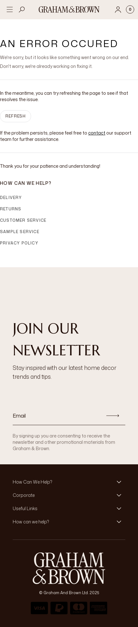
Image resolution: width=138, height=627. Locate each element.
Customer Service (23, 220)
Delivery (11, 197)
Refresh (15, 116)
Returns (10, 209)
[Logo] (69, 9)
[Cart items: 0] (130, 9)
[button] (69, 482)
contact (96, 133)
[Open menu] (9, 9)
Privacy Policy (19, 243)
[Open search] (22, 9)
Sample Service (19, 231)
